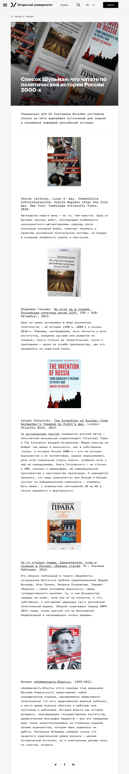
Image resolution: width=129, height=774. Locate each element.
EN (93, 5)
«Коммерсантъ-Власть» (52, 681)
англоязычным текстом (42, 434)
